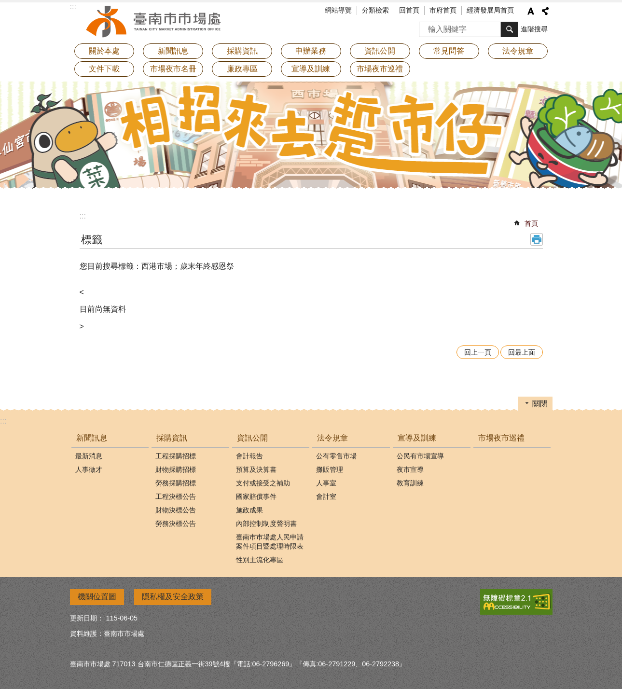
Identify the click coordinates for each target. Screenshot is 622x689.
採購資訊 (171, 438)
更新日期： (87, 618)
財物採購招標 (175, 469)
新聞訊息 (91, 438)
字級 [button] (531, 11)
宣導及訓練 (417, 438)
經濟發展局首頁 (490, 10)
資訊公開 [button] (379, 51)
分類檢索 (375, 10)
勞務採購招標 (175, 483)
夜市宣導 (410, 469)
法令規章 (332, 438)
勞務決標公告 (175, 523)
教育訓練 (410, 483)
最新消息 (88, 456)
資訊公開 (252, 438)
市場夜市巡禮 (380, 69)
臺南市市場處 (154, 21)
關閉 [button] (540, 404)
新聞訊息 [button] (173, 51)
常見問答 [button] (448, 51)
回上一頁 (477, 352)
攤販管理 (329, 469)
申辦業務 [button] (310, 51)
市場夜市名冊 (173, 69)
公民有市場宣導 (420, 456)
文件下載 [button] (104, 69)
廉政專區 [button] (242, 69)
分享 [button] (545, 11)
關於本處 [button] (104, 51)
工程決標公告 (175, 496)
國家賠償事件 (256, 496)
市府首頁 (442, 10)
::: (83, 216)
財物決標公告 (175, 510)
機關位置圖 (97, 597)
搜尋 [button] (509, 29)
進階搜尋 (534, 29)
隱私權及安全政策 (173, 597)
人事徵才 (88, 469)
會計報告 (249, 456)
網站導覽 (338, 10)
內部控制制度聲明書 (266, 523)
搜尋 (426, 26)
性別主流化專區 (259, 560)
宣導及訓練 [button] (310, 69)
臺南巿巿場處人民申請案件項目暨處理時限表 (270, 541)
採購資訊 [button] (242, 51)
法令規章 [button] (517, 51)
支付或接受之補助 (263, 483)
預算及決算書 (256, 469)
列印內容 (536, 239)
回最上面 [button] (521, 352)
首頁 (531, 223)
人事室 (326, 483)
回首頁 (409, 10)
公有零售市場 (336, 456)
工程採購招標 (175, 456)
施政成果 (249, 510)
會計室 (326, 496)
